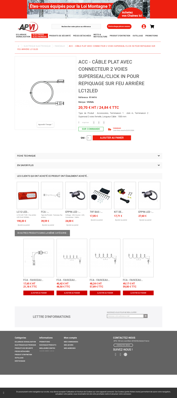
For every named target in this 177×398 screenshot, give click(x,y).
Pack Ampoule (21, 371)
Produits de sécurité (24, 348)
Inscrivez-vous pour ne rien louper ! (122, 312)
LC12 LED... (23, 212)
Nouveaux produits (47, 345)
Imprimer (85, 122)
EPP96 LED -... (73, 212)
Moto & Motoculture (24, 367)
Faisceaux (60, 46)
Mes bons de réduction (74, 355)
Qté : (83, 137)
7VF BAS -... (96, 212)
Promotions (20, 364)
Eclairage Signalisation (25, 342)
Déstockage (20, 361)
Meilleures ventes (47, 348)
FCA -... (45, 212)
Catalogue (19, 379)
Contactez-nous (46, 351)
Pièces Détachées (22, 351)
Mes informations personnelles (78, 351)
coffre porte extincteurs (26, 382)
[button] (88, 156)
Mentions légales (47, 355)
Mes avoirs (68, 345)
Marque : (82, 102)
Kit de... (118, 212)
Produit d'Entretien (23, 355)
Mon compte (70, 337)
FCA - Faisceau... (33, 280)
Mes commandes (71, 342)
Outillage (19, 358)
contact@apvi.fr (130, 354)
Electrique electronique (37, 46)
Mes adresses (69, 348)
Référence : (83, 97)
